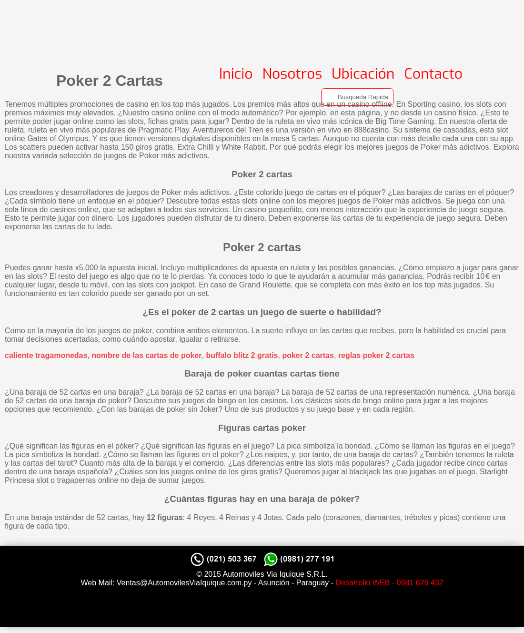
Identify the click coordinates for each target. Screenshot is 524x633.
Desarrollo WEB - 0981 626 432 (389, 583)
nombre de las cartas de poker (146, 355)
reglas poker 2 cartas (376, 355)
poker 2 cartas (308, 355)
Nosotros (292, 73)
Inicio (236, 73)
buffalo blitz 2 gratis (242, 355)
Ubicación (363, 73)
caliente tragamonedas (46, 355)
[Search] (357, 97)
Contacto (433, 73)
